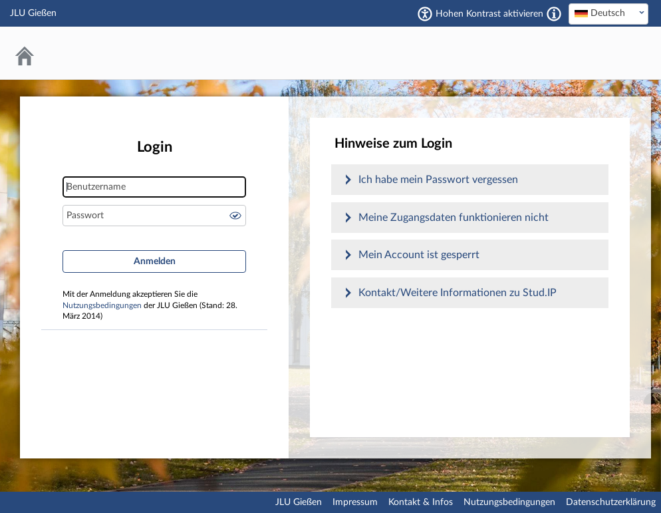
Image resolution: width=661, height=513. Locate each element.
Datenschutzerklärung (611, 502)
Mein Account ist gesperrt (418, 255)
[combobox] (608, 14)
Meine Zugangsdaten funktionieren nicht (453, 217)
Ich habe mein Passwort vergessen (438, 179)
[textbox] (608, 13)
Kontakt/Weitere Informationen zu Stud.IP (457, 292)
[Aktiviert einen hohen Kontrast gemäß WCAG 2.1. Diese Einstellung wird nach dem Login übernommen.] (554, 14)
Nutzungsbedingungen (102, 305)
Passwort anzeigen (235, 215)
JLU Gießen (298, 502)
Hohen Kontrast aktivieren (489, 14)
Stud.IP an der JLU (598, 53)
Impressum (355, 502)
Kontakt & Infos (420, 502)
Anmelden (155, 261)
